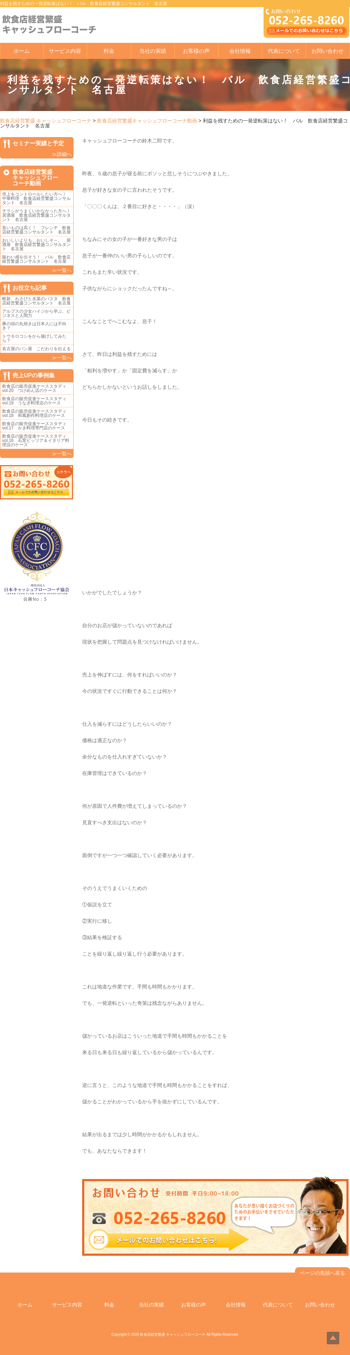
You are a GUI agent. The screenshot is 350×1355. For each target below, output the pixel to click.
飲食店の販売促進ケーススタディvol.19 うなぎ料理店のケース (34, 401)
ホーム (22, 51)
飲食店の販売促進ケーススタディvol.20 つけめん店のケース (34, 388)
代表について (284, 51)
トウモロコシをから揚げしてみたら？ (34, 338)
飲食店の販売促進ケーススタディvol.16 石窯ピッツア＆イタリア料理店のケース (35, 440)
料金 (109, 51)
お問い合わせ (327, 51)
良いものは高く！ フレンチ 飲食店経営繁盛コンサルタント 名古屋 (36, 230)
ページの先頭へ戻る (322, 1273)
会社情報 (240, 51)
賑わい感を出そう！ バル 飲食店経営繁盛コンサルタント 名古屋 (36, 259)
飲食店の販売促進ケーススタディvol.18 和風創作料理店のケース (34, 413)
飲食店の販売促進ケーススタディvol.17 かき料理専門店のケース (34, 425)
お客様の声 (196, 51)
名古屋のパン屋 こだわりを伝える (38, 348)
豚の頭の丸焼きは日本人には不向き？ (34, 326)
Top (333, 1338)
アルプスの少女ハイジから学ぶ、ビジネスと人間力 (36, 313)
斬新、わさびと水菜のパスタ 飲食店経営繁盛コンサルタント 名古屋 (36, 301)
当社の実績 (152, 51)
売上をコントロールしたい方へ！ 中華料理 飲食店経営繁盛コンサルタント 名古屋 (36, 198)
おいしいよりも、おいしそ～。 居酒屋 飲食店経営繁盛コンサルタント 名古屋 (36, 244)
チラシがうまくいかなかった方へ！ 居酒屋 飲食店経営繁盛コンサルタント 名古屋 (38, 215)
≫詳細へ (62, 154)
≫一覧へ (62, 270)
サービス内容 (65, 51)
